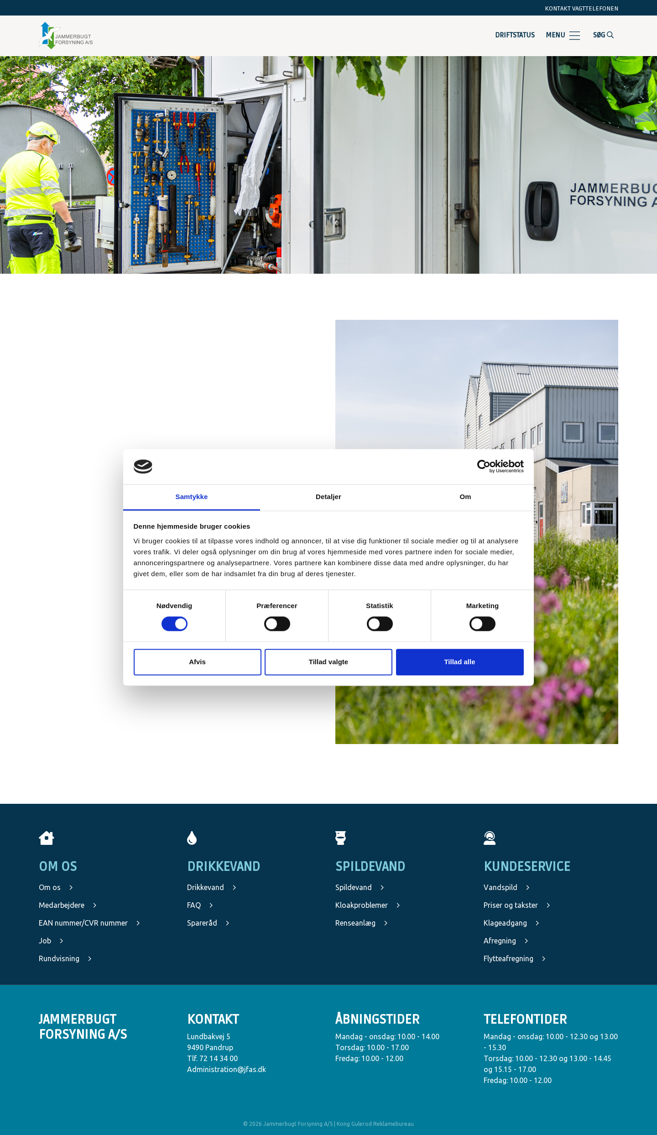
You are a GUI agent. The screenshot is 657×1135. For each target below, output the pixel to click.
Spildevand (359, 887)
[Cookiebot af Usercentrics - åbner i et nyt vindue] (484, 467)
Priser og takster (517, 905)
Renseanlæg (361, 923)
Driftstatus (515, 35)
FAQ (200, 905)
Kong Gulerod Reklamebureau (375, 1124)
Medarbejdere (68, 905)
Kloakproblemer (367, 905)
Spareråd (208, 923)
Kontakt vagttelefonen (581, 8)
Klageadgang (511, 923)
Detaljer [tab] (328, 496)
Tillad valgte (328, 662)
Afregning (506, 941)
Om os (56, 887)
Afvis (197, 662)
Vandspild (507, 887)
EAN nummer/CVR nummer (89, 923)
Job (51, 941)
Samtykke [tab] (192, 496)
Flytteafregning (515, 958)
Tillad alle (459, 662)
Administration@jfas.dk (226, 1069)
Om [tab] (465, 496)
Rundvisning (65, 958)
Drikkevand (211, 887)
